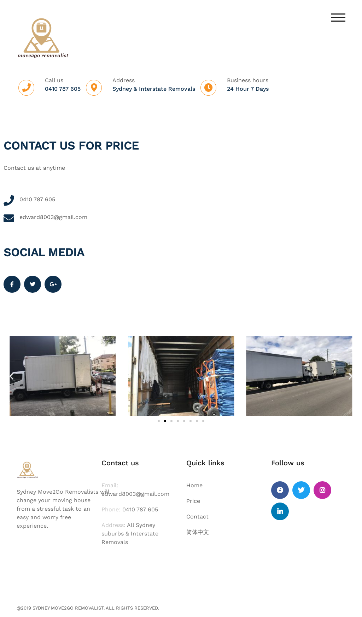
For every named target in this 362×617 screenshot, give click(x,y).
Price (193, 501)
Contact (197, 516)
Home (194, 485)
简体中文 (197, 532)
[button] (11, 375)
